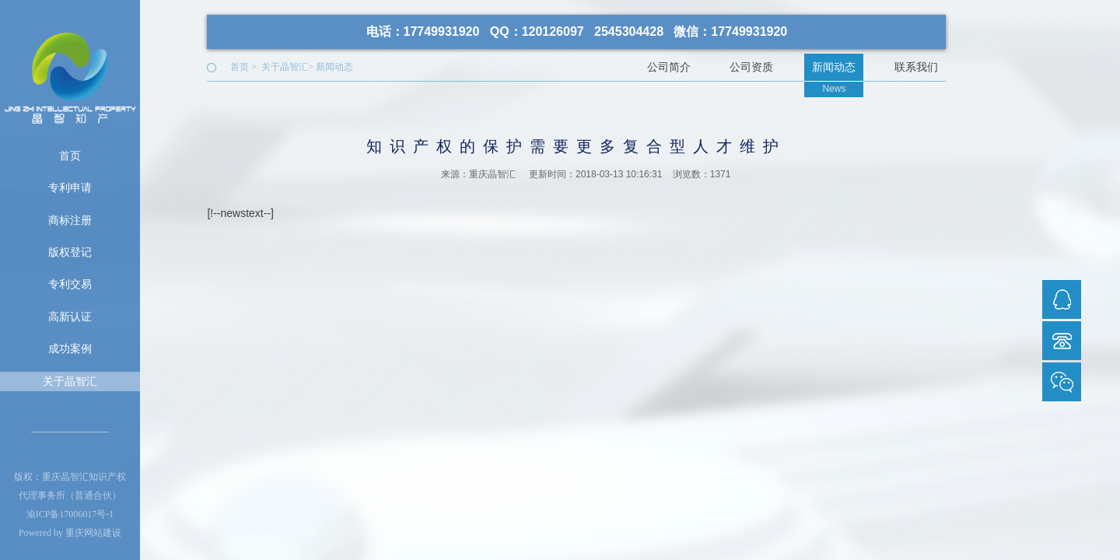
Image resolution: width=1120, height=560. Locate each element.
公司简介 (669, 67)
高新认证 (70, 316)
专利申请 (70, 187)
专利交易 (70, 284)
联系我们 (916, 67)
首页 (70, 155)
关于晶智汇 (70, 381)
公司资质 (751, 67)
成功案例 (70, 348)
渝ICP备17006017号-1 (70, 514)
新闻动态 (334, 66)
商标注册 (70, 220)
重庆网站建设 (93, 532)
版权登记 (70, 252)
